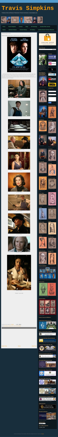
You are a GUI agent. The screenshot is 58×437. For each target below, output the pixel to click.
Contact (21, 26)
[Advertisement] (19, 337)
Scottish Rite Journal (45, 26)
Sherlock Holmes (13, 29)
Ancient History (23, 29)
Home (19, 346)
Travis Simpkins (28, 8)
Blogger (42, 433)
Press (4, 26)
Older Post (34, 346)
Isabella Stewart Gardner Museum (46, 29)
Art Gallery (32, 29)
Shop (27, 26)
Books (4, 29)
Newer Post (4, 346)
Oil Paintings (34, 26)
